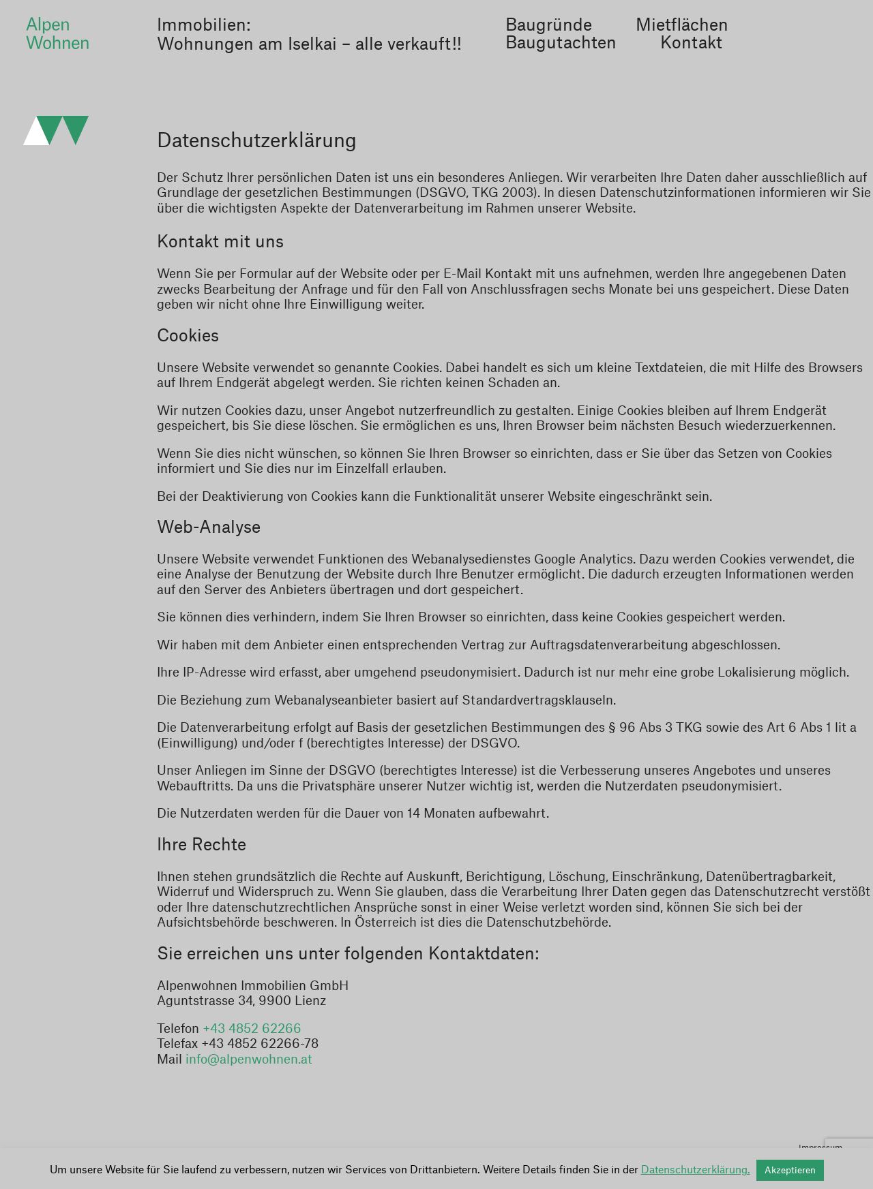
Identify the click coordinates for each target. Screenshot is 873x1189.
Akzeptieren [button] (790, 1170)
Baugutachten (561, 43)
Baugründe (548, 26)
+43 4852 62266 (252, 1029)
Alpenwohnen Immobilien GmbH (57, 33)
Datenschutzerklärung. (695, 1170)
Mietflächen (682, 26)
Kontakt (691, 43)
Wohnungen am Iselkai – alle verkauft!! (309, 45)
